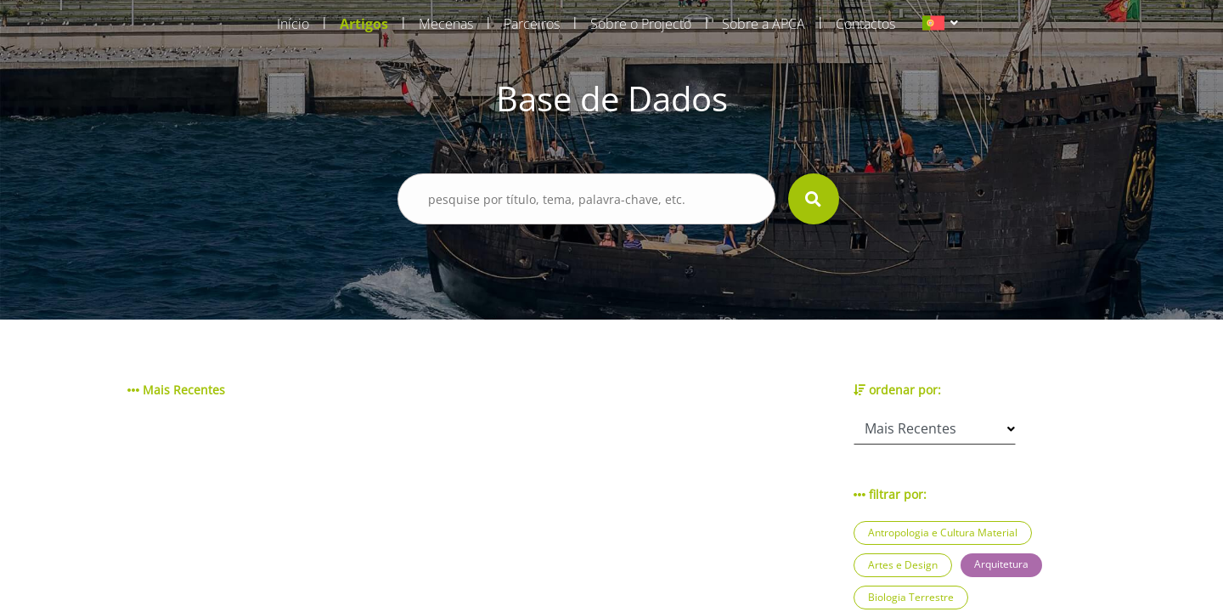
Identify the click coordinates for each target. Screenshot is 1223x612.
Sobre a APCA (763, 23)
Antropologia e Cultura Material (942, 532)
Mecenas (446, 23)
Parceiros (532, 23)
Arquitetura (1001, 564)
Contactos (865, 23)
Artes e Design (903, 565)
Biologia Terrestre (911, 597)
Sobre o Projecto (640, 23)
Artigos (364, 23)
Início (293, 23)
